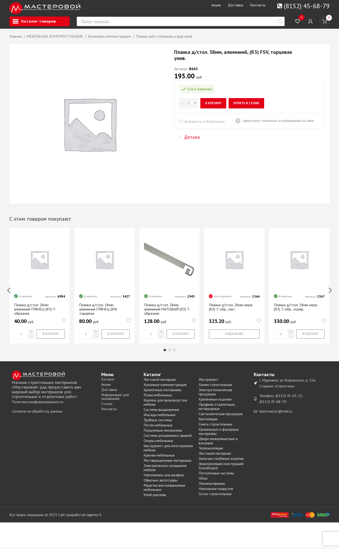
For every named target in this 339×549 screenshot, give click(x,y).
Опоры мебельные (158, 445)
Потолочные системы (216, 477)
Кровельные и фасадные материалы (219, 435)
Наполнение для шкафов (164, 479)
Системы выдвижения (161, 414)
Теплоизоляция (211, 452)
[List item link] (54, 406)
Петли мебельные (158, 429)
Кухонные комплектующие (110, 40)
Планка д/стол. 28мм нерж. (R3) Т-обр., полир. (296, 311)
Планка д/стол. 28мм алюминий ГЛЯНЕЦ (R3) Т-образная (35, 313)
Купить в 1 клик (246, 107)
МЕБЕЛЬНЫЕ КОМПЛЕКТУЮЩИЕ (55, 40)
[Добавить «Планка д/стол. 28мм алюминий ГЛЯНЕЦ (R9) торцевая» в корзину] (115, 338)
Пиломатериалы (212, 487)
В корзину (213, 107)
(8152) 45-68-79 (307, 5)
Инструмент (208, 384)
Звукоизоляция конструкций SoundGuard (221, 470)
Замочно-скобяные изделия (221, 463)
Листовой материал (160, 384)
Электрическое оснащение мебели (165, 472)
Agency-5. (94, 519)
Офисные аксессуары (161, 484)
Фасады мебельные (160, 419)
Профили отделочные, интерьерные (217, 410)
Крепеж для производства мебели (165, 406)
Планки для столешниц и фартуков (164, 40)
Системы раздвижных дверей (168, 440)
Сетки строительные (215, 498)
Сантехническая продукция (220, 418)
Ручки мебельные (158, 399)
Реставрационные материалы (167, 464)
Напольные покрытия (216, 493)
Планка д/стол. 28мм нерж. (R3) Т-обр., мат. (231, 311)
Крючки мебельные (159, 459)
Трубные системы (158, 424)
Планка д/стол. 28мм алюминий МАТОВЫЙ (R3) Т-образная (167, 313)
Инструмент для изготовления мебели (168, 452)
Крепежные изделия (215, 403)
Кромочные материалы (162, 394)
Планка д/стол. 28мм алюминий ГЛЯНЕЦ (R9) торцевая (98, 313)
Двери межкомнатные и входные (218, 445)
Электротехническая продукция (215, 396)
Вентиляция (208, 423)
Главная (16, 40)
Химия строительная (215, 389)
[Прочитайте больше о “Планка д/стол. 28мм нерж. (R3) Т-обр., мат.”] (234, 338)
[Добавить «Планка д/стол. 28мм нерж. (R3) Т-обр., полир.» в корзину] (310, 338)
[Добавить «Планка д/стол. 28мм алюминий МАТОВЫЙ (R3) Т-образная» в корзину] (180, 338)
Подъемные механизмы (163, 434)
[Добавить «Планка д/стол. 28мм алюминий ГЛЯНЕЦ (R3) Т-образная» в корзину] (50, 338)
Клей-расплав (155, 499)
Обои (203, 482)
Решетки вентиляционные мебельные (164, 491)
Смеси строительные (215, 428)
